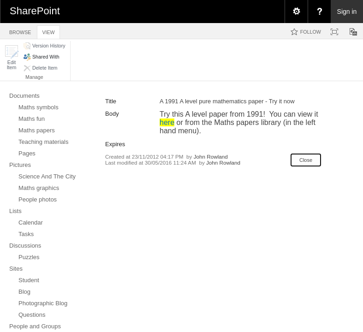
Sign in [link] (347, 11)
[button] (11, 57)
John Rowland (211, 157)
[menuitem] (296, 11)
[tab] (20, 30)
